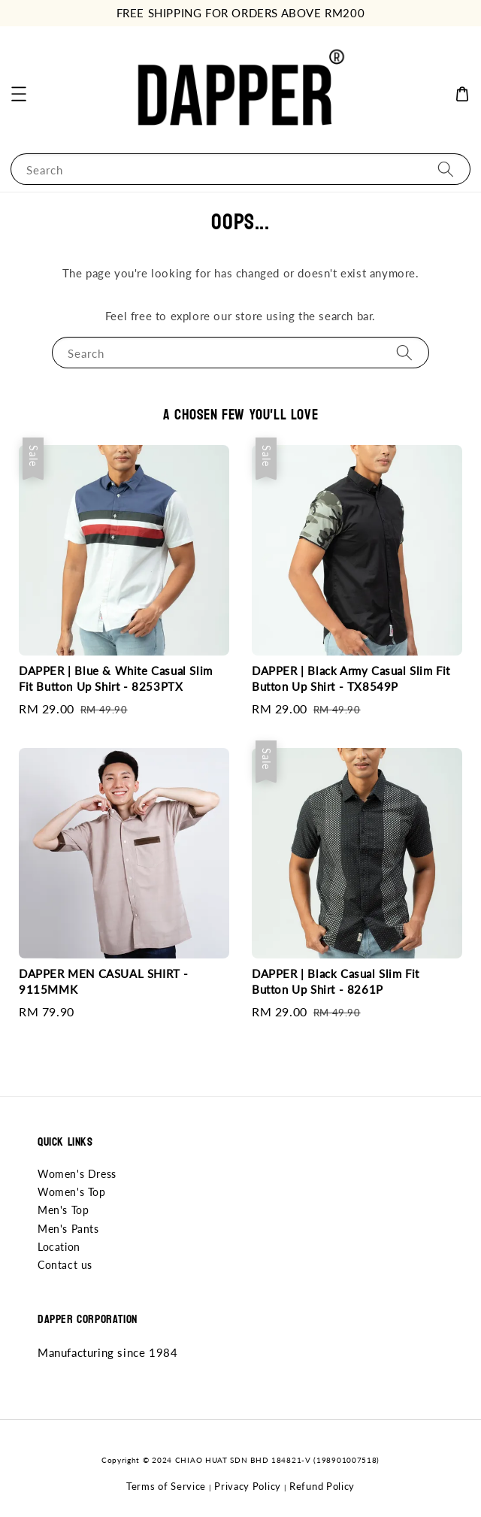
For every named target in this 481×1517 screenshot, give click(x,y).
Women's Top (72, 1191)
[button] (18, 94)
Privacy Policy (247, 1486)
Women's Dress (77, 1173)
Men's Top (63, 1210)
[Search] (446, 168)
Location (59, 1246)
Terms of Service (166, 1486)
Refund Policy (322, 1486)
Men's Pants (68, 1228)
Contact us (65, 1264)
